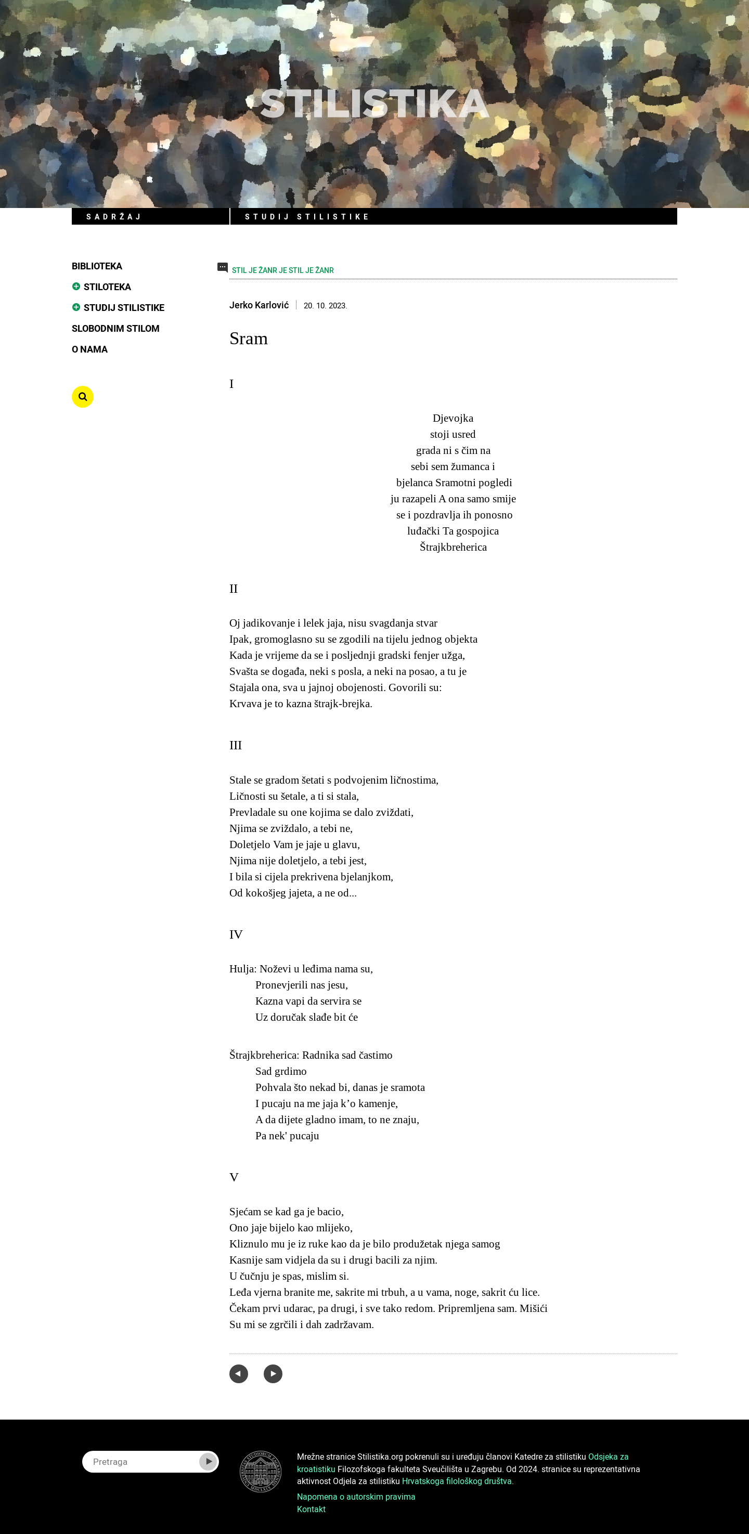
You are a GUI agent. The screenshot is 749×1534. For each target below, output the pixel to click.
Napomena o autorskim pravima (356, 1496)
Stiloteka (107, 286)
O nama (90, 349)
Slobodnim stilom (116, 328)
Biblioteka (97, 265)
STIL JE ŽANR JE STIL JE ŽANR (283, 270)
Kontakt (311, 1509)
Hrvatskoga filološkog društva (457, 1481)
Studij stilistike (124, 307)
